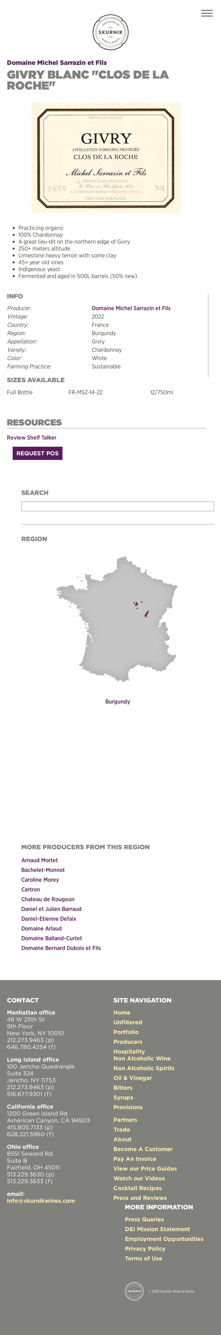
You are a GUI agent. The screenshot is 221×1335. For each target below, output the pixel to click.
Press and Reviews (140, 1197)
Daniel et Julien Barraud (51, 908)
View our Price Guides (145, 1168)
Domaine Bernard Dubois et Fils (61, 947)
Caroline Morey (40, 879)
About (122, 1139)
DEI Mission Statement (157, 1229)
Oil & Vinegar (132, 1077)
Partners (125, 1119)
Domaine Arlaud (41, 928)
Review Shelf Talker (31, 437)
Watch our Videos (139, 1178)
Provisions (128, 1107)
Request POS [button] (37, 453)
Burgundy (117, 701)
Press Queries (144, 1219)
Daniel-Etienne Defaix (48, 918)
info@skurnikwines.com (41, 1200)
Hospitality (129, 1051)
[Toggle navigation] (207, 14)
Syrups (123, 1097)
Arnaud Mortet (39, 860)
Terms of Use (143, 1258)
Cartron (30, 889)
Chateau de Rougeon (48, 899)
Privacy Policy (145, 1248)
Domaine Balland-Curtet (51, 938)
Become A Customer (143, 1149)
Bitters (122, 1087)
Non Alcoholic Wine (142, 1058)
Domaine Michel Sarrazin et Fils (57, 63)
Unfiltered (127, 1022)
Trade (121, 1129)
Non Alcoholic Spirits (143, 1068)
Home (121, 1012)
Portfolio (126, 1031)
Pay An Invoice (134, 1158)
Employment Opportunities (164, 1238)
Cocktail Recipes (137, 1188)
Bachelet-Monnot (43, 869)
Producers (127, 1041)
